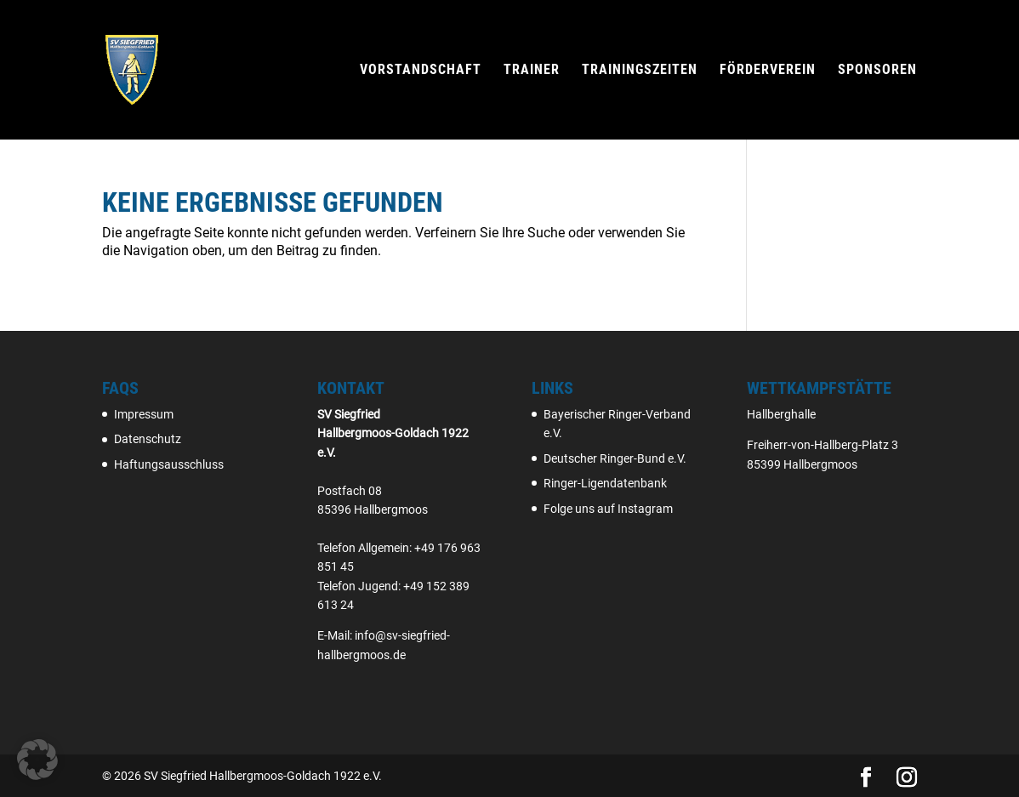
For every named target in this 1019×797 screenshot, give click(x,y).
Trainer (532, 70)
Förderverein (768, 70)
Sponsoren (877, 70)
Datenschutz (147, 439)
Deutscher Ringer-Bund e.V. (615, 458)
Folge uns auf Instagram (608, 508)
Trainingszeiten (639, 70)
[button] (37, 759)
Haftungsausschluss (169, 464)
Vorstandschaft (420, 70)
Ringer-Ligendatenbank (605, 483)
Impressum (144, 414)
